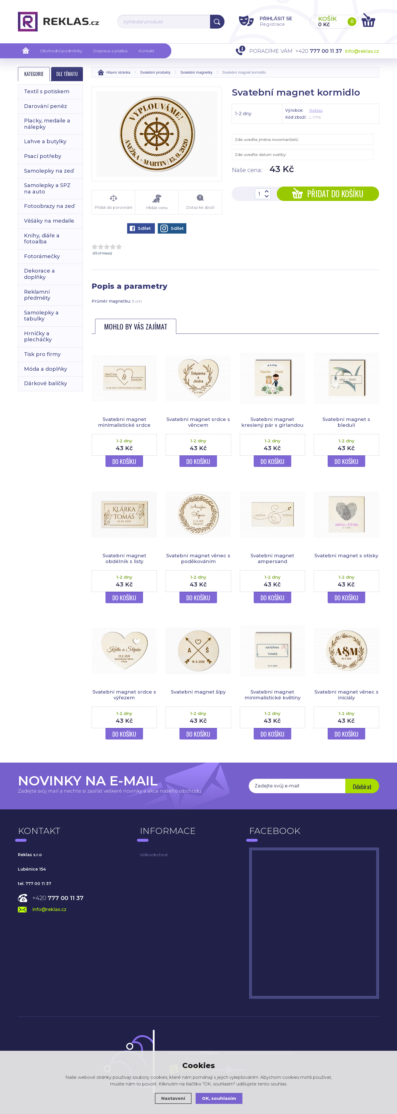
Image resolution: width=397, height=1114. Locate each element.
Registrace (271, 24)
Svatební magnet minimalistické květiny (272, 695)
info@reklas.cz (362, 51)
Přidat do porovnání (113, 202)
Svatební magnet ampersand (272, 558)
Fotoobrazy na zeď (49, 206)
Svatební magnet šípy (198, 692)
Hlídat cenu (156, 202)
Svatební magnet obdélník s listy (124, 558)
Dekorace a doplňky (39, 274)
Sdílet (140, 228)
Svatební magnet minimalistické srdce (124, 422)
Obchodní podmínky (61, 50)
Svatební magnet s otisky (346, 555)
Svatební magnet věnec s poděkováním (198, 558)
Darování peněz (45, 106)
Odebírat (362, 786)
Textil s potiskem (46, 91)
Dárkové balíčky (45, 383)
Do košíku (124, 461)
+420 (58, 898)
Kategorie (33, 73)
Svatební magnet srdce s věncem (198, 422)
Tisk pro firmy (42, 354)
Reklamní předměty (37, 295)
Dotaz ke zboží (200, 202)
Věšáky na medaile (49, 221)
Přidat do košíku (327, 194)
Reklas (315, 110)
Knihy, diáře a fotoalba (42, 238)
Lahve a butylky (45, 141)
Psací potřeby (42, 156)
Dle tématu (67, 73)
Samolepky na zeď (49, 171)
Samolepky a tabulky (41, 316)
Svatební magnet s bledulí (346, 422)
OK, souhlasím (219, 1098)
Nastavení (173, 1098)
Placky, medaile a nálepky (47, 124)
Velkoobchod (153, 854)
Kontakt (146, 50)
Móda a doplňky (45, 369)
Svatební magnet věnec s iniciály (346, 695)
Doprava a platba (110, 50)
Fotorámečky (42, 256)
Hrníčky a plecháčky (38, 336)
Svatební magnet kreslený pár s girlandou (272, 422)
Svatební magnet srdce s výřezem (124, 695)
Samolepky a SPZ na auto (47, 188)
